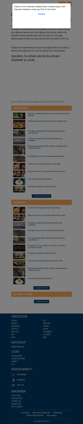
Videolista (41, 14)
